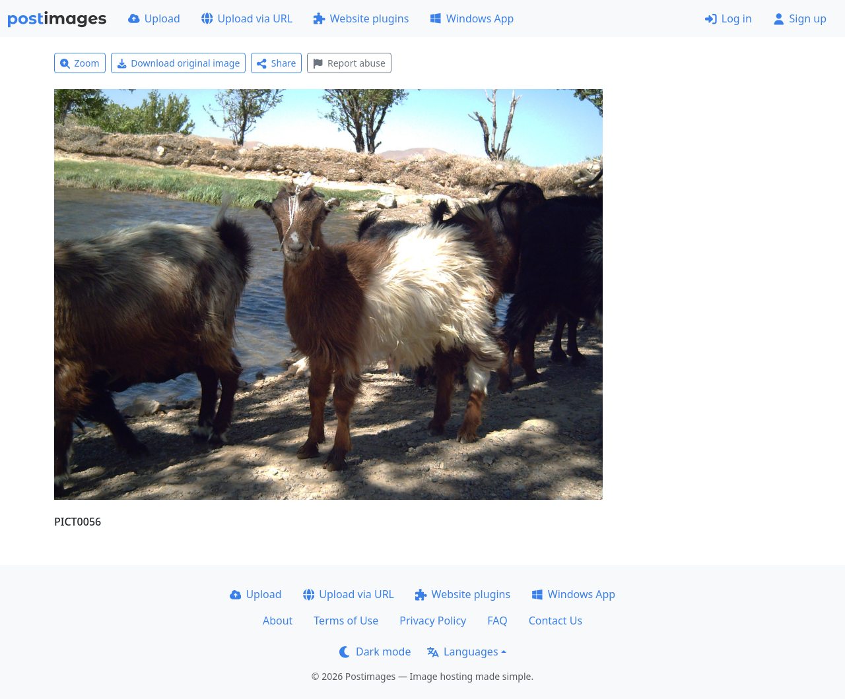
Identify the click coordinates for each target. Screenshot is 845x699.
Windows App (472, 18)
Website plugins (361, 18)
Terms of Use (346, 620)
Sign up (800, 18)
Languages (462, 651)
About (277, 620)
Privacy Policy (432, 620)
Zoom (80, 63)
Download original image (178, 63)
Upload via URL (246, 18)
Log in (728, 18)
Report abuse (349, 63)
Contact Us (555, 620)
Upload (154, 18)
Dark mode (375, 651)
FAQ (497, 620)
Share (276, 63)
